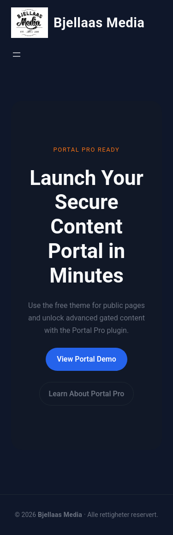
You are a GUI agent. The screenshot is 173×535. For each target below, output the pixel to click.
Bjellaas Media (99, 23)
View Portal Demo (86, 359)
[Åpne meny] (16, 54)
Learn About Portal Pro (87, 393)
